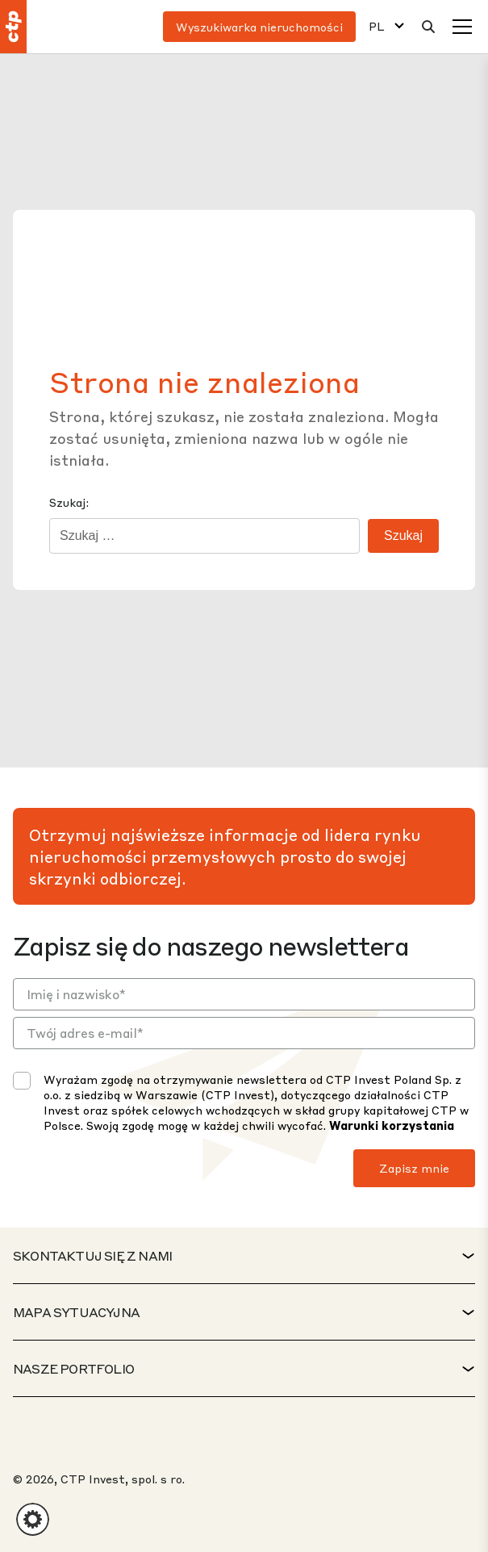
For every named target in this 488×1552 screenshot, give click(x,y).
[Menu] (462, 26)
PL (377, 26)
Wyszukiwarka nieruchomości (259, 26)
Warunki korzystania (391, 1125)
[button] (32, 1519)
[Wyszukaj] (428, 26)
